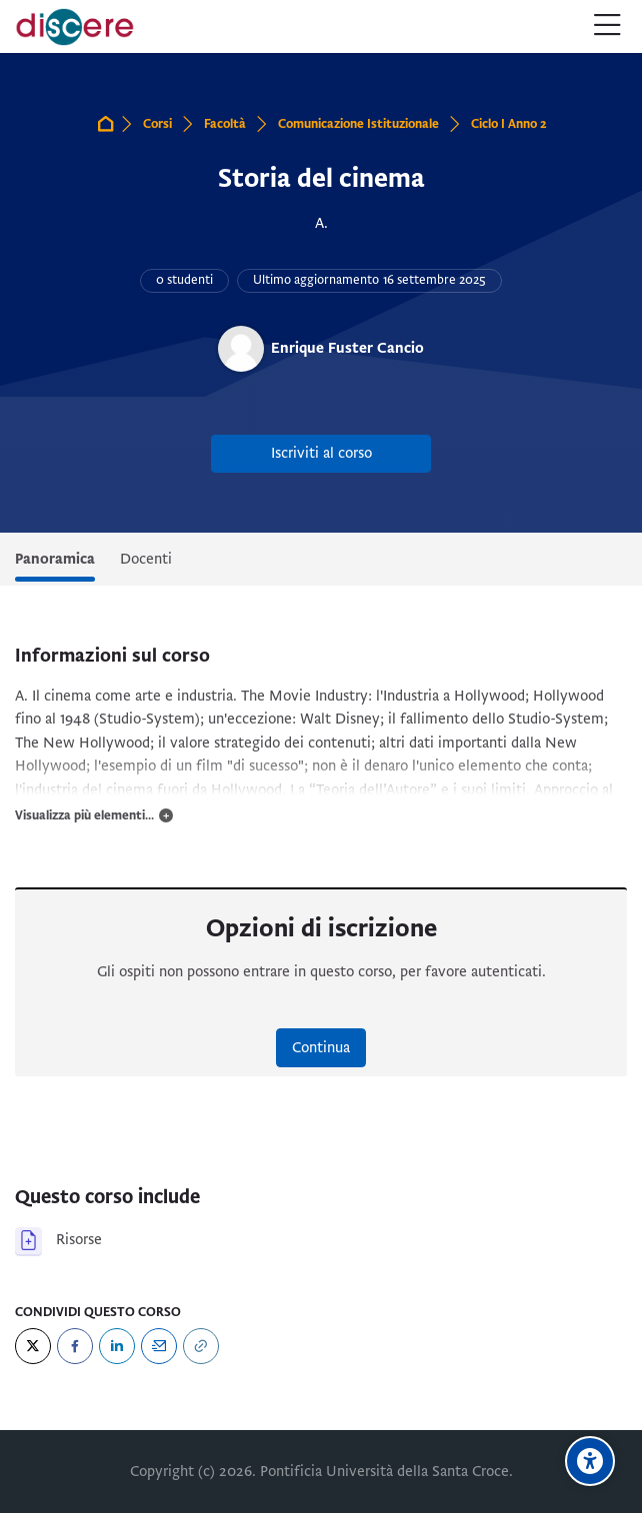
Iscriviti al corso (321, 453)
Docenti (146, 559)
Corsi (157, 124)
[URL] (201, 1346)
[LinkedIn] (117, 1346)
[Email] (159, 1346)
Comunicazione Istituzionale (358, 124)
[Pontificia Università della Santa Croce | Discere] (75, 27)
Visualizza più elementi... (84, 815)
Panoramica (55, 559)
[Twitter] (33, 1346)
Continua (321, 1047)
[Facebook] (75, 1346)
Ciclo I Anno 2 (509, 124)
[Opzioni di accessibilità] (590, 1461)
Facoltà (225, 124)
